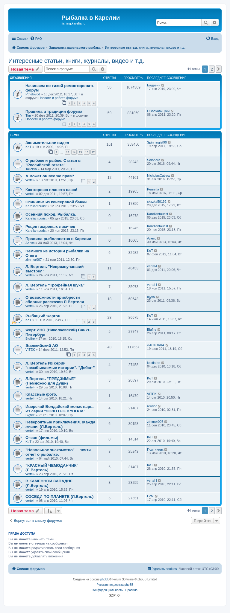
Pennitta (153, 189)
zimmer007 (33, 259)
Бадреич (153, 85)
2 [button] (212, 69)
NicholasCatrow (158, 175)
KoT (28, 147)
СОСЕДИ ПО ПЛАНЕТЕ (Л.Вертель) (59, 496)
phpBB (104, 579)
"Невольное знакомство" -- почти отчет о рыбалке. (58, 452)
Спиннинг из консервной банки (56, 202)
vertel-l (30, 180)
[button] (219, 69)
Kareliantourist (35, 206)
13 (67, 152)
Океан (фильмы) (41, 437)
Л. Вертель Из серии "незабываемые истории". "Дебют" (60, 365)
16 (86, 152)
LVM (150, 496)
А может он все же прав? (49, 176)
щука (151, 297)
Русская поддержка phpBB (114, 584)
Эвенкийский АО (41, 345)
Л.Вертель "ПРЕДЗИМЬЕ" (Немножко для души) (50, 380)
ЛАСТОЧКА (155, 345)
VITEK (30, 349)
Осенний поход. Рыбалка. (50, 214)
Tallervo (31, 169)
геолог (152, 406)
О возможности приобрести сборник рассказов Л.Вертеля (54, 299)
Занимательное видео (47, 143)
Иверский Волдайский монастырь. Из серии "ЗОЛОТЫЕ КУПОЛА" (59, 408)
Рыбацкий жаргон (42, 316)
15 (80, 152)
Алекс (29, 243)
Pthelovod (32, 94)
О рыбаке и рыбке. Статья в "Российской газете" (53, 162)
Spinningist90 (157, 142)
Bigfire (30, 338)
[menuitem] (36, 38)
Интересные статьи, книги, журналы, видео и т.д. (76, 60)
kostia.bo (153, 363)
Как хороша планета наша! (51, 189)
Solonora (153, 160)
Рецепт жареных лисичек (50, 226)
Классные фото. (41, 394)
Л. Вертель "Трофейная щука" (54, 285)
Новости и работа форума (58, 98)
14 (73, 152)
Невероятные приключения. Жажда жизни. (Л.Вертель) (60, 424)
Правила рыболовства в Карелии (58, 239)
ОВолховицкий (158, 111)
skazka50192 (157, 201)
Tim (28, 115)
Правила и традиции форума (53, 111)
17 (93, 152)
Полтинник (155, 449)
